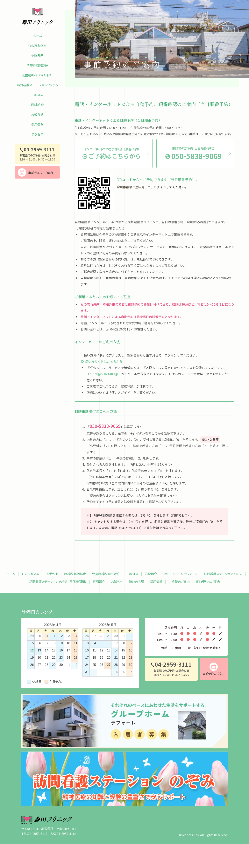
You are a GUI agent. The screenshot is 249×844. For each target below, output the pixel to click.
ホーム (37, 35)
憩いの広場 (136, 582)
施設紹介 (151, 574)
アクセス (37, 134)
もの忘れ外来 (37, 45)
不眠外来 (37, 55)
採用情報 (37, 124)
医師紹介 (37, 104)
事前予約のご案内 (208, 582)
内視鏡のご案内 (179, 582)
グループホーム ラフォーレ (180, 574)
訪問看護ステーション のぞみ (37, 85)
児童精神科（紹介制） (37, 75)
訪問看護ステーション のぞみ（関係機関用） (58, 582)
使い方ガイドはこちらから (103, 361)
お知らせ (37, 114)
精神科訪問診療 (37, 65)
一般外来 (37, 94)
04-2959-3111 (130, 527)
